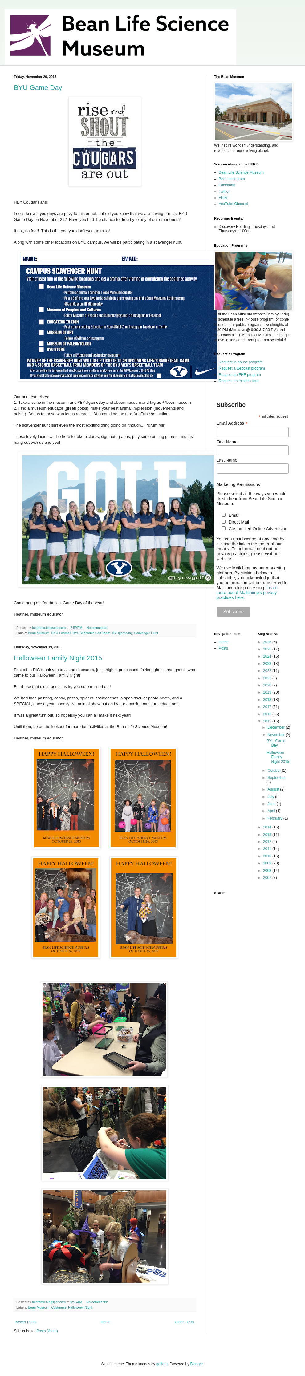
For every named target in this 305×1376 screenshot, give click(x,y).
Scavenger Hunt (146, 633)
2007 (267, 878)
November (276, 735)
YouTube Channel (233, 204)
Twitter (224, 191)
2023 (267, 664)
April (271, 811)
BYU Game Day (38, 87)
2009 (267, 863)
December (276, 727)
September (276, 777)
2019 (267, 692)
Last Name (227, 460)
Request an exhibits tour (238, 381)
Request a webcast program (242, 368)
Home (106, 1322)
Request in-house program (240, 362)
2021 (267, 678)
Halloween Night (80, 1307)
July (271, 797)
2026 (267, 642)
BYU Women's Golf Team (91, 633)
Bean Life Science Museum (241, 172)
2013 (267, 834)
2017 (267, 707)
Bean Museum (39, 633)
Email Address (232, 423)
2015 (267, 721)
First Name (227, 441)
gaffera (162, 1364)
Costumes (58, 1307)
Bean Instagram (232, 179)
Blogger (196, 1364)
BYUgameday (122, 633)
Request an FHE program (240, 375)
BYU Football (61, 633)
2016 (267, 714)
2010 (267, 856)
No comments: (98, 627)
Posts (223, 648)
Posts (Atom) (47, 1331)
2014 (267, 827)
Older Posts (184, 1322)
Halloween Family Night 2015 (58, 658)
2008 (267, 870)
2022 (267, 671)
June (271, 804)
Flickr (223, 198)
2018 (267, 700)
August (273, 789)
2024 (267, 656)
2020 (267, 685)
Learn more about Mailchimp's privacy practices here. (247, 592)
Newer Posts (25, 1322)
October (274, 770)
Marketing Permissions (238, 484)
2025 (267, 649)
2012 (267, 842)
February (275, 818)
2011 (267, 849)
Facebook (227, 185)
